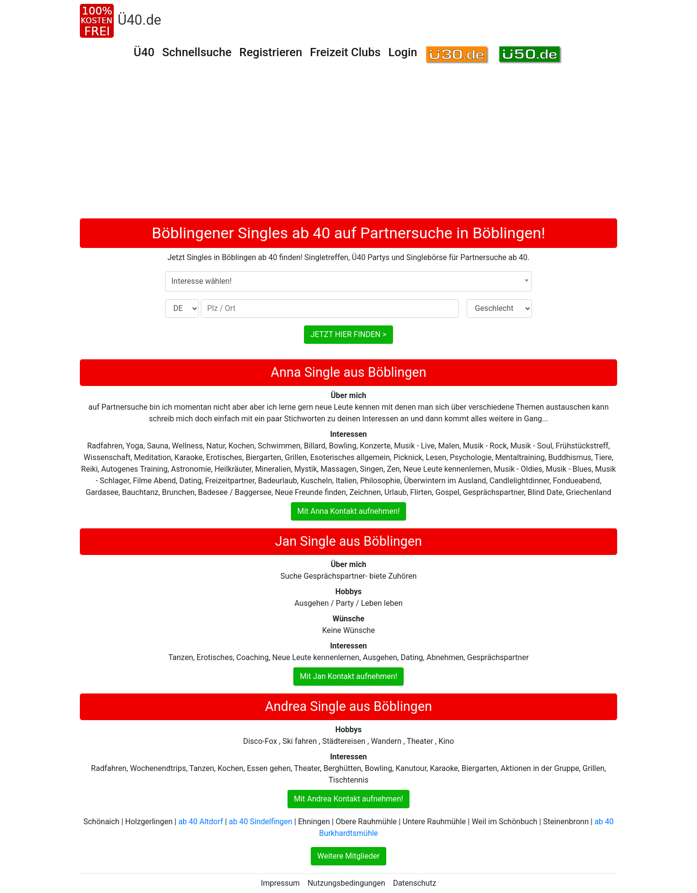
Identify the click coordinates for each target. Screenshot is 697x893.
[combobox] (348, 281)
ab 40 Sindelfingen (260, 821)
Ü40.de (139, 20)
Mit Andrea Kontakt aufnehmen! (348, 798)
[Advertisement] (348, 146)
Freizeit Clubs (345, 52)
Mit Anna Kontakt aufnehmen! (348, 511)
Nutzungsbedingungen (346, 883)
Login (402, 52)
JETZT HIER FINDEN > (348, 334)
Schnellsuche (196, 52)
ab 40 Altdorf (200, 821)
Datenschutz (414, 883)
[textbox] (348, 281)
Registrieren (270, 52)
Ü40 (144, 52)
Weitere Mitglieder (348, 856)
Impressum (280, 883)
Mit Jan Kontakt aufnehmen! (348, 676)
